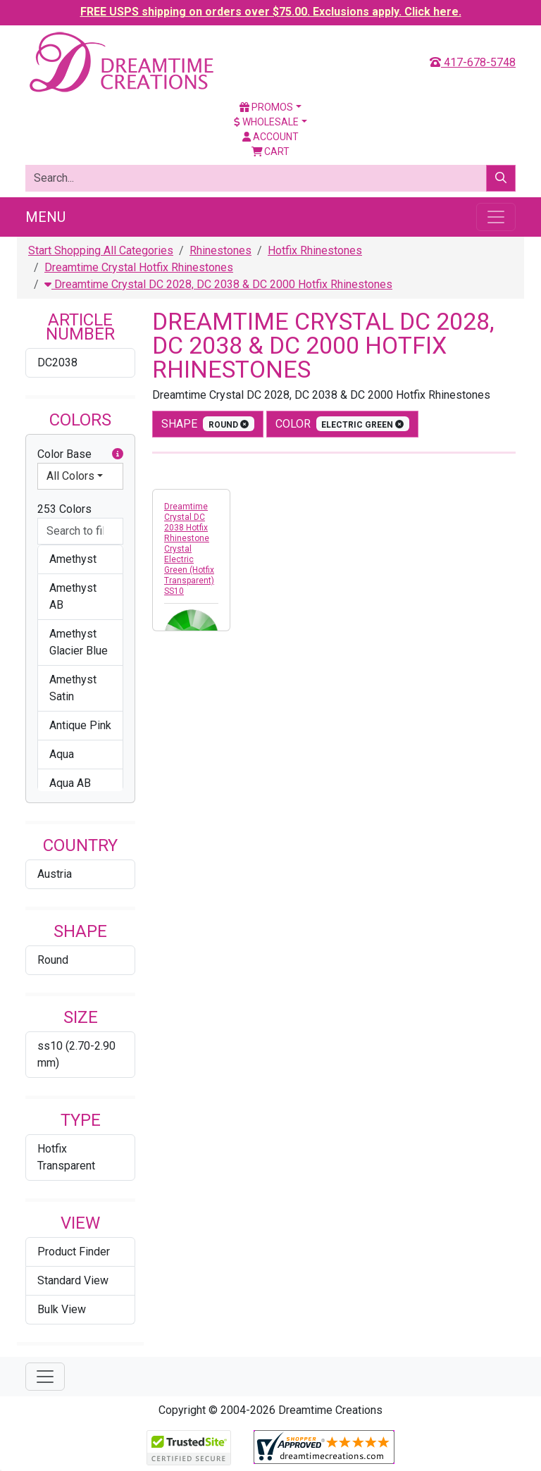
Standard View (72, 1280)
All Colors (70, 476)
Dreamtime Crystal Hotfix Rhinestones (138, 267)
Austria (54, 874)
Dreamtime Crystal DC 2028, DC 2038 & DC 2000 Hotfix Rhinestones (218, 284)
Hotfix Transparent (66, 1157)
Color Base (80, 454)
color (342, 423)
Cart (270, 151)
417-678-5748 (473, 62)
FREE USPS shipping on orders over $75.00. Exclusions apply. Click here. (270, 11)
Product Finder (73, 1251)
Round (52, 960)
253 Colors (64, 509)
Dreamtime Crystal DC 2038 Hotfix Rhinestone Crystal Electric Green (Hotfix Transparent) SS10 (189, 549)
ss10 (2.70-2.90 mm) (76, 1054)
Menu (45, 217)
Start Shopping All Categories (100, 250)
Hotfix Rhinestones (315, 250)
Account (270, 136)
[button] (117, 454)
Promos (266, 107)
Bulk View (61, 1309)
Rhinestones (220, 250)
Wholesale (266, 122)
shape (207, 423)
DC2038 (57, 362)
